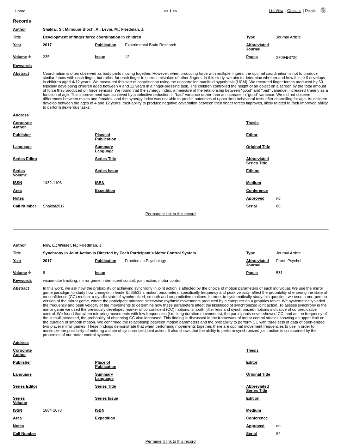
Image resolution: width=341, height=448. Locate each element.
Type (250, 37)
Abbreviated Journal (257, 47)
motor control (170, 280)
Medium (253, 183)
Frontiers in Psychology (145, 261)
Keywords (22, 65)
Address (21, 115)
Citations (294, 11)
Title (17, 37)
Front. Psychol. (289, 261)
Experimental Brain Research (150, 45)
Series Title (105, 159)
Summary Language (104, 149)
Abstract (21, 73)
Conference (257, 190)
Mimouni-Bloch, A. (82, 29)
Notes (18, 198)
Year (17, 45)
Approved (255, 198)
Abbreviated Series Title (257, 161)
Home (20, 11)
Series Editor (25, 159)
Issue (100, 57)
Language (22, 147)
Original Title (258, 147)
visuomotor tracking (60, 280)
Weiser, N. (67, 245)
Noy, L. (49, 245)
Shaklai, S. (53, 29)
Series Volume (20, 173)
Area (17, 190)
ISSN (17, 183)
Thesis (252, 123)
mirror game (89, 280)
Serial (251, 206)
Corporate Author (22, 125)
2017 (47, 45)
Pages (252, 57)
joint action (146, 280)
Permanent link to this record (170, 214)
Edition (253, 171)
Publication (105, 45)
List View (276, 11)
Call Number (24, 206)
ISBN (100, 183)
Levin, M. (110, 29)
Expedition (105, 190)
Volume (20, 57)
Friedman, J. (132, 29)
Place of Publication (105, 137)
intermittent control (119, 280)
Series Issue (106, 171)
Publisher (22, 135)
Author (19, 29)
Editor (252, 135)
